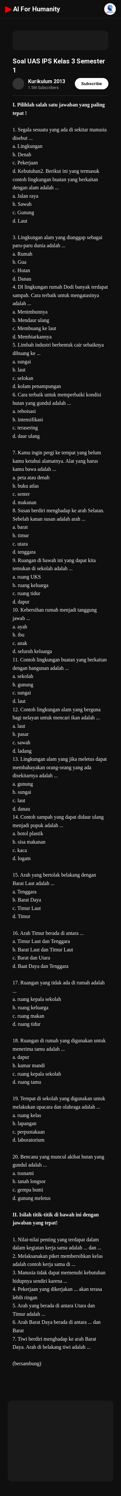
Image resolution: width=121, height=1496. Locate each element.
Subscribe (91, 83)
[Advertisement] (60, 40)
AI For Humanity (32, 9)
